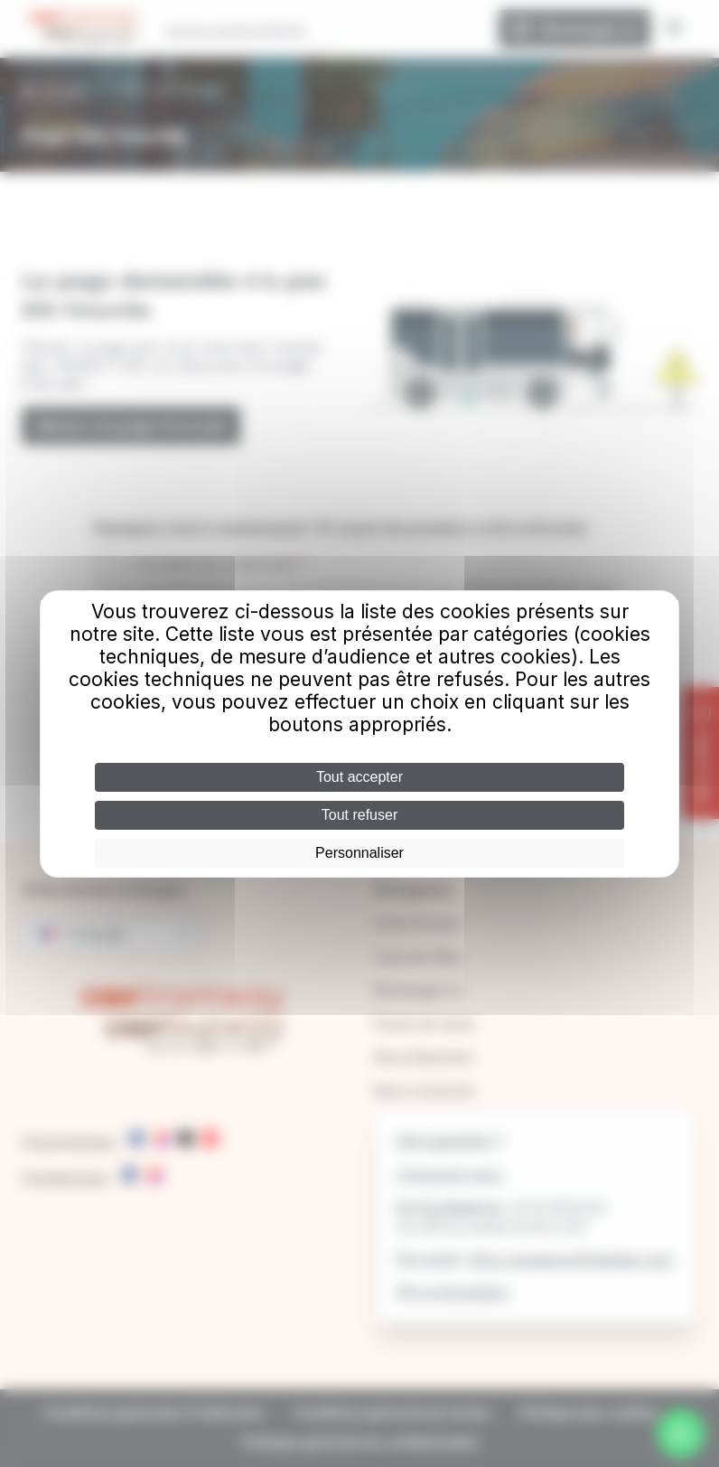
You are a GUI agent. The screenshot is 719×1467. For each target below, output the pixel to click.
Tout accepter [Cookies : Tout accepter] (359, 777)
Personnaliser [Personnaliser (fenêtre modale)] (359, 852)
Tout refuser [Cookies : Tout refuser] (359, 815)
